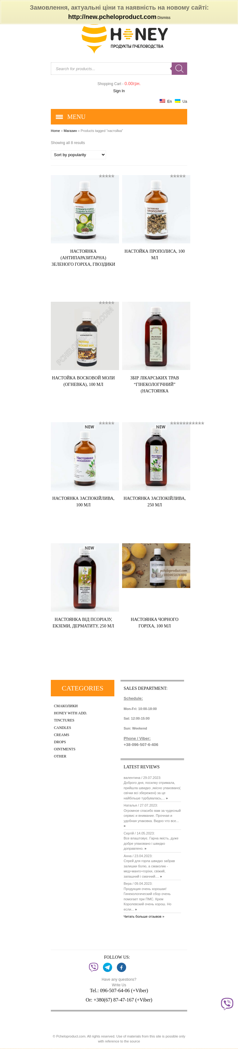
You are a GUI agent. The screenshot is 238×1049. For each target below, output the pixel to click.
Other (60, 756)
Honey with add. (70, 713)
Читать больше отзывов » (144, 916)
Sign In (119, 91)
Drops (60, 742)
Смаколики (66, 706)
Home (55, 131)
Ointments (64, 749)
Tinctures (64, 720)
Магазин (70, 131)
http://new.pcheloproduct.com (112, 16)
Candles (62, 728)
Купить (100, 276)
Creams (61, 735)
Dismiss (163, 18)
